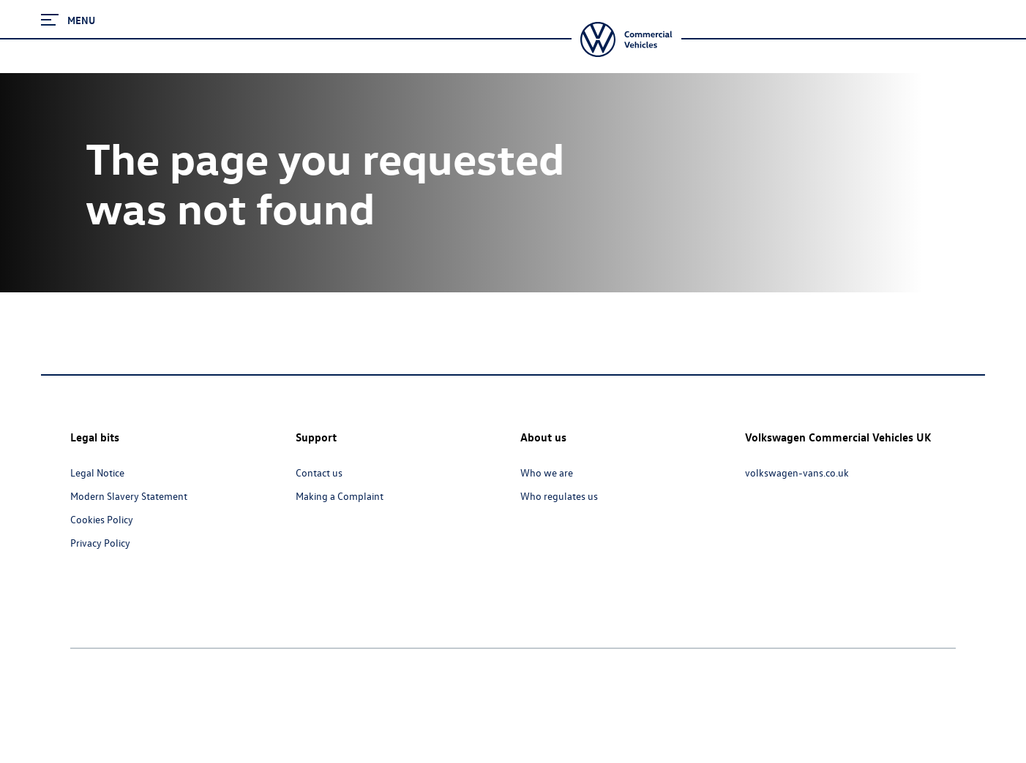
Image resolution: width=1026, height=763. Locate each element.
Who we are (546, 472)
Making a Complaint (339, 496)
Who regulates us (559, 496)
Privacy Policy (100, 543)
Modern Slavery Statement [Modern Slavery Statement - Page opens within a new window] (128, 496)
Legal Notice (97, 472)
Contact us (319, 472)
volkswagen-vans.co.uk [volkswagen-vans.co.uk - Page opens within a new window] (797, 472)
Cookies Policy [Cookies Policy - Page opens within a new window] (101, 519)
